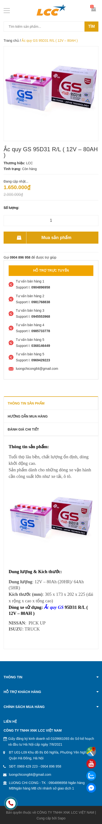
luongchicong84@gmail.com (30, 774)
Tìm (91, 26)
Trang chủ (11, 40)
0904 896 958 (51, 766)
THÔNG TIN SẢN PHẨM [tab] (26, 403)
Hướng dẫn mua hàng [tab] (28, 416)
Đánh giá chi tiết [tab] (23, 429)
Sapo (62, 818)
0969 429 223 (27, 766)
